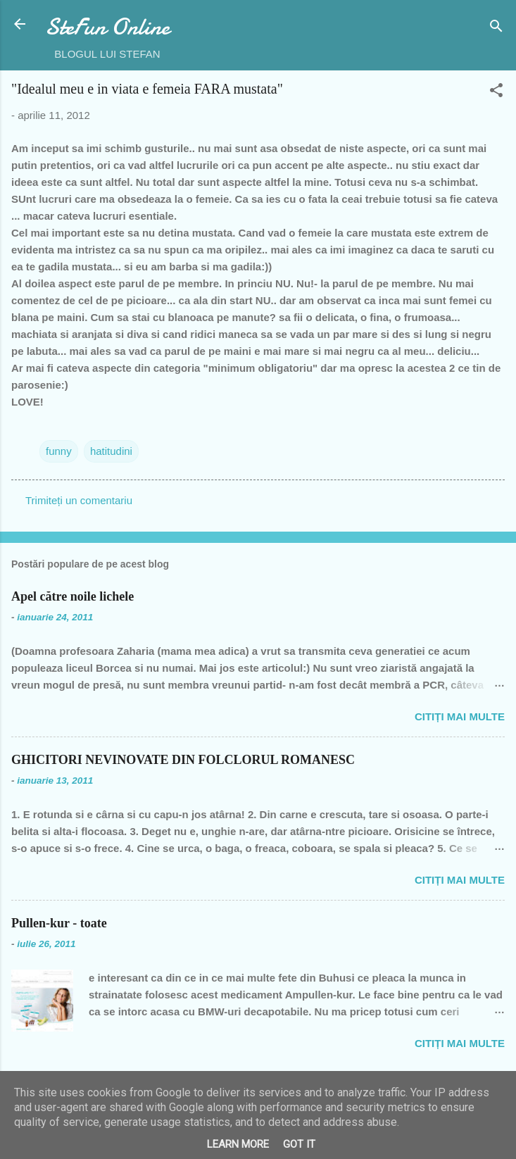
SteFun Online (107, 27)
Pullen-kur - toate (59, 923)
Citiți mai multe (460, 716)
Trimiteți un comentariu (78, 500)
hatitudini (111, 451)
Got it (299, 1144)
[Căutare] (496, 28)
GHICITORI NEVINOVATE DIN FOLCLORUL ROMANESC (183, 760)
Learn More (238, 1144)
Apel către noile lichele (72, 596)
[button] (496, 93)
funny (59, 451)
